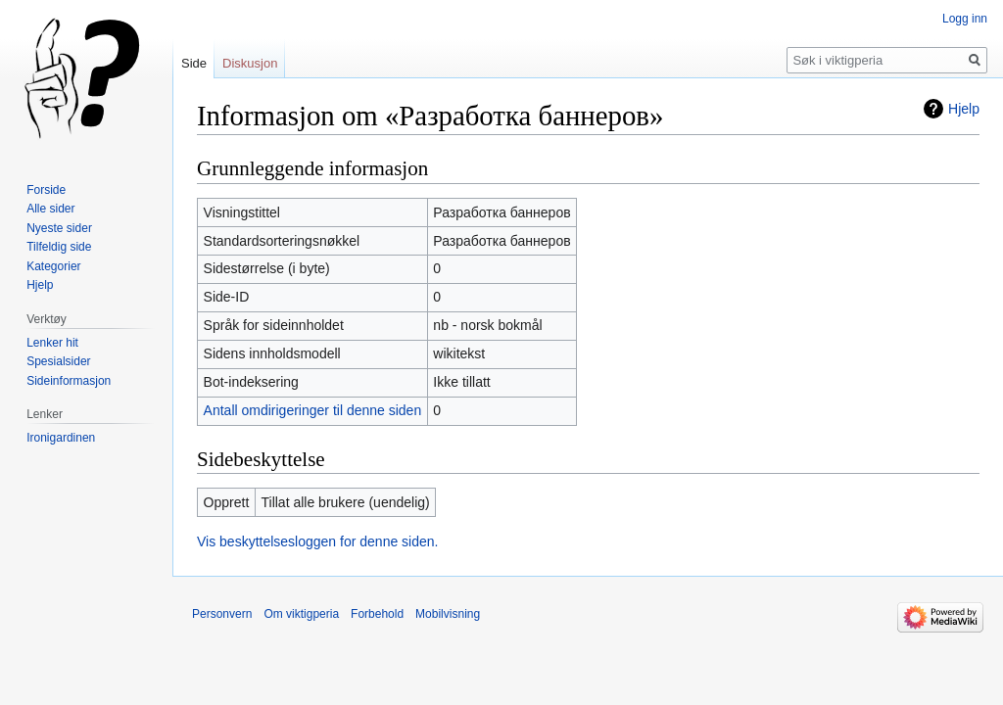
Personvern (222, 614)
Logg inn (964, 18)
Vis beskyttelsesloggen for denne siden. (317, 541)
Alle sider (50, 208)
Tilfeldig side (58, 247)
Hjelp (963, 109)
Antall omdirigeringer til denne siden (313, 410)
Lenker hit (52, 343)
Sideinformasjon (68, 381)
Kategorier (53, 266)
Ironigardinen (60, 438)
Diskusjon (249, 63)
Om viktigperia (301, 614)
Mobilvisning (447, 614)
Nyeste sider (59, 228)
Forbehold (377, 614)
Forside (46, 190)
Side (194, 63)
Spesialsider (58, 361)
